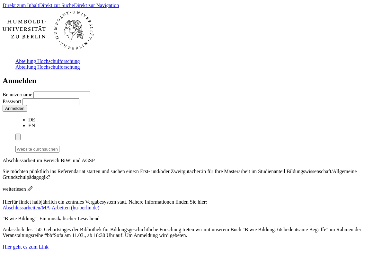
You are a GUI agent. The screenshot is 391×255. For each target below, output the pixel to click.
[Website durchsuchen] (37, 149)
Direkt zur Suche (56, 5)
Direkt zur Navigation (96, 5)
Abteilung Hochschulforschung (47, 61)
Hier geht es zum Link (26, 247)
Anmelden (14, 108)
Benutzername (18, 94)
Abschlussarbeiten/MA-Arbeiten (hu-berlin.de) (51, 207)
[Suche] (63, 148)
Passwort (12, 101)
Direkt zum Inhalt (21, 5)
